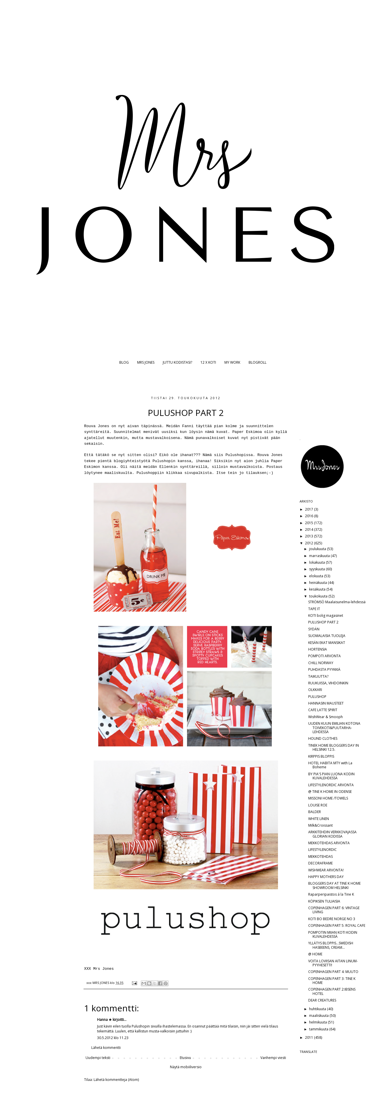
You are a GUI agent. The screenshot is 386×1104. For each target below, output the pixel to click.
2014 (309, 529)
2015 (309, 522)
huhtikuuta (318, 1008)
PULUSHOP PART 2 (323, 622)
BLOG (124, 362)
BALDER (314, 811)
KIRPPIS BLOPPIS (321, 756)
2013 (309, 536)
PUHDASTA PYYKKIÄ (324, 669)
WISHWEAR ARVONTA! (326, 870)
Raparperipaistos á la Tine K (331, 894)
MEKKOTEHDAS (320, 856)
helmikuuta (318, 1022)
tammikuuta (319, 1029)
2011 (309, 1037)
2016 (309, 515)
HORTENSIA (317, 649)
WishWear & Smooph (325, 716)
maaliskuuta (319, 1015)
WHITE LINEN (318, 818)
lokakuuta (317, 562)
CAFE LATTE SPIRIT (322, 709)
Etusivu (185, 1057)
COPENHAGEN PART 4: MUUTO (333, 971)
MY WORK (232, 362)
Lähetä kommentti (106, 1047)
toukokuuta (318, 596)
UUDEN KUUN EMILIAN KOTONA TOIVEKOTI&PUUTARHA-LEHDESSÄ (334, 727)
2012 (309, 543)
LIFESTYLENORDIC (322, 849)
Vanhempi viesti (273, 1057)
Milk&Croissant (320, 825)
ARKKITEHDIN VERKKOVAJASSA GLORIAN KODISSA (332, 834)
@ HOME (315, 954)
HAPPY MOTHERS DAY (326, 876)
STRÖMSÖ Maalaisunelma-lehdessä (337, 601)
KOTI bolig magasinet (325, 615)
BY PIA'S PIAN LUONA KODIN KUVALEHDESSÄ (331, 776)
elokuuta (316, 576)
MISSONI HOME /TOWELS (328, 798)
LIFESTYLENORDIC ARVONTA (331, 784)
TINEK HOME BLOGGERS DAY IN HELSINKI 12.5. (333, 747)
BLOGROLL (257, 362)
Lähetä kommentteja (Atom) (116, 1079)
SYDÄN (313, 629)
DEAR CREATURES (322, 1000)
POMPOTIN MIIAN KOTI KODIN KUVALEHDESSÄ (332, 934)
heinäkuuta (318, 582)
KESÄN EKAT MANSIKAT (326, 642)
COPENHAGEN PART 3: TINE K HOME (331, 980)
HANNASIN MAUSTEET (326, 703)
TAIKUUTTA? (318, 676)
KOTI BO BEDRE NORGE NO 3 (331, 918)
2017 (309, 509)
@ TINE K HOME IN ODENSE (330, 791)
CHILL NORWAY (320, 662)
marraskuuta (320, 555)
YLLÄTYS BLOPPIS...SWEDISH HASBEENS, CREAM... (330, 945)
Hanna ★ (104, 1019)
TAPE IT (314, 608)
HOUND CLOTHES (322, 738)
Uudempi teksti (98, 1057)
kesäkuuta (317, 589)
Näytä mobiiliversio (186, 1066)
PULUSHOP (317, 696)
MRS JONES (145, 362)
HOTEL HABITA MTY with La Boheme (330, 765)
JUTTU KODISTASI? (177, 362)
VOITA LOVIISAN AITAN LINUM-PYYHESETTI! (333, 963)
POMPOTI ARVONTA (324, 655)
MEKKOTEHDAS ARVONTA (329, 842)
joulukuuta (318, 548)
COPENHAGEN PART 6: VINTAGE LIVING (333, 909)
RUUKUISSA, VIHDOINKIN (328, 683)
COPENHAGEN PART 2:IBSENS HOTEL (331, 991)
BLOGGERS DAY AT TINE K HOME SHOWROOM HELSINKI (334, 885)
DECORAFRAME (320, 863)
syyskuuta (317, 569)
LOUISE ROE (317, 805)
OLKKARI (315, 689)
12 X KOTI (208, 362)
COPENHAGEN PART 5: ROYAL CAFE (336, 925)
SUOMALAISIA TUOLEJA (326, 635)
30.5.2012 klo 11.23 (112, 1037)
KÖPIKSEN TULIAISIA (324, 901)
